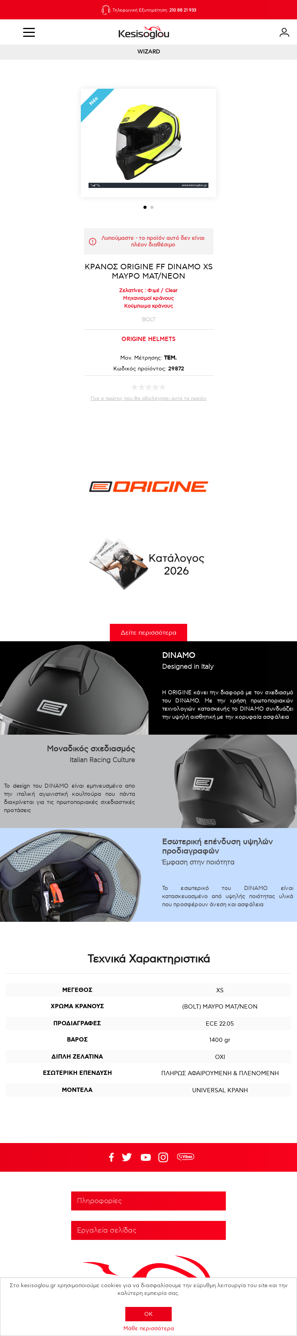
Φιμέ (153, 291)
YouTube (126, 1157)
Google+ (164, 1157)
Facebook (107, 1157)
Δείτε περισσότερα (148, 633)
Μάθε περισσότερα (148, 1328)
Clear (171, 291)
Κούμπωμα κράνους (148, 306)
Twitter (145, 1157)
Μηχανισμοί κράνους (148, 298)
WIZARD (148, 51)
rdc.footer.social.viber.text (185, 1157)
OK (148, 1314)
